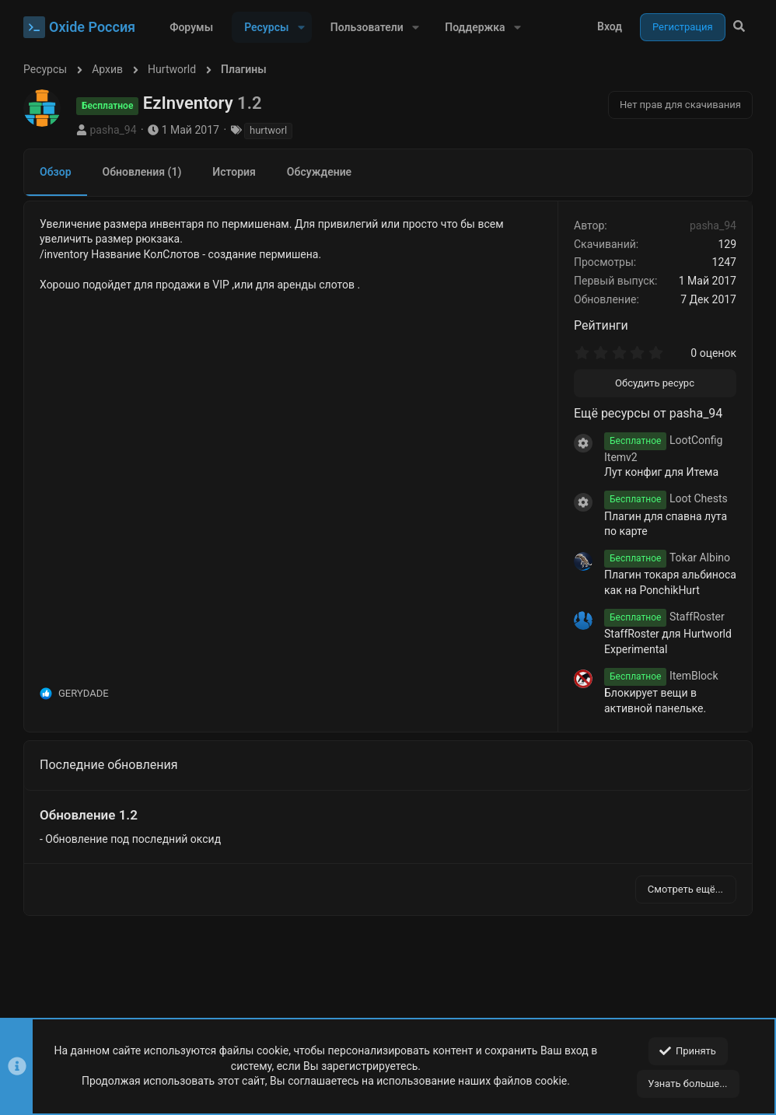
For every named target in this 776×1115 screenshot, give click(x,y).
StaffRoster (664, 616)
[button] (300, 27)
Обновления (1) (142, 172)
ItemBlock (661, 675)
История (234, 172)
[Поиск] (739, 27)
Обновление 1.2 (89, 815)
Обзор (56, 172)
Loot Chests (666, 498)
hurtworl (268, 130)
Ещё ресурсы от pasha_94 (648, 413)
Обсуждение (319, 172)
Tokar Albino (667, 557)
